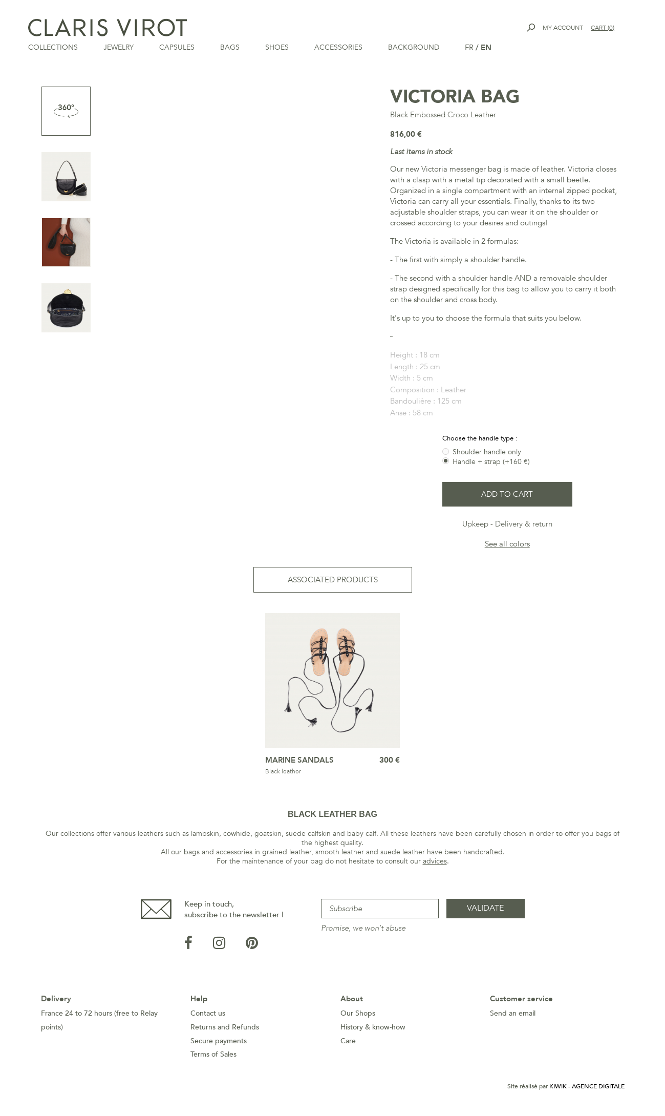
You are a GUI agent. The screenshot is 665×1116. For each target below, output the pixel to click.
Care (348, 1041)
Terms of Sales (213, 1054)
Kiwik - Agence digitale (587, 1086)
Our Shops (357, 1013)
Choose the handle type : (481, 438)
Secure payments (218, 1041)
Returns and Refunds (224, 1027)
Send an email (512, 1013)
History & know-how (372, 1027)
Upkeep (475, 524)
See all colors (507, 544)
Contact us (207, 1013)
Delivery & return (523, 524)
